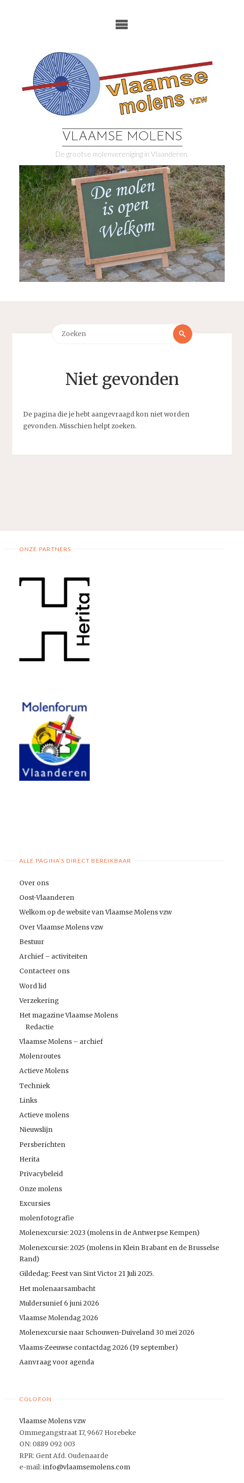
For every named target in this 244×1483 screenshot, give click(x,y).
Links (28, 1101)
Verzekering (39, 1001)
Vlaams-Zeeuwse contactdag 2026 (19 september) (98, 1348)
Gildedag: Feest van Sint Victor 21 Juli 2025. (86, 1274)
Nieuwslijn (36, 1130)
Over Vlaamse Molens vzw (61, 927)
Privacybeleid (41, 1174)
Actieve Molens (44, 1071)
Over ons (34, 883)
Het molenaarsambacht (57, 1289)
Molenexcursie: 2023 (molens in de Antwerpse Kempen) (109, 1233)
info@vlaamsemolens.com (86, 1467)
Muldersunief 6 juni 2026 (59, 1303)
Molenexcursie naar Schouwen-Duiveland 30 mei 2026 (107, 1333)
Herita (29, 1159)
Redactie (39, 1027)
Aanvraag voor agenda (56, 1362)
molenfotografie (46, 1218)
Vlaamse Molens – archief (61, 1042)
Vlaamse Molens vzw (52, 1421)
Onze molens (40, 1189)
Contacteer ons (44, 971)
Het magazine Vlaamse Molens (68, 1015)
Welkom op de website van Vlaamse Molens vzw (95, 912)
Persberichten (42, 1145)
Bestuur (31, 942)
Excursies (34, 1204)
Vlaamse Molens (122, 137)
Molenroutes (40, 1056)
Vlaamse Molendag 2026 (58, 1318)
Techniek (34, 1086)
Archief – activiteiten (53, 957)
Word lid (33, 986)
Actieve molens (44, 1115)
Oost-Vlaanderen (46, 898)
